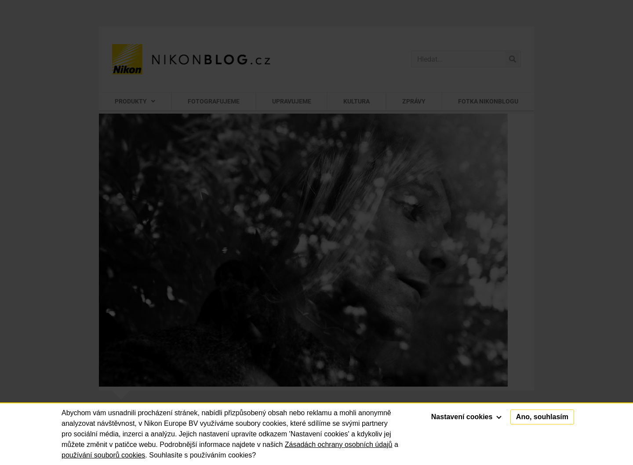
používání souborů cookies (103, 455)
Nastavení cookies (466, 417)
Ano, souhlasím (542, 417)
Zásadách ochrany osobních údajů (339, 444)
